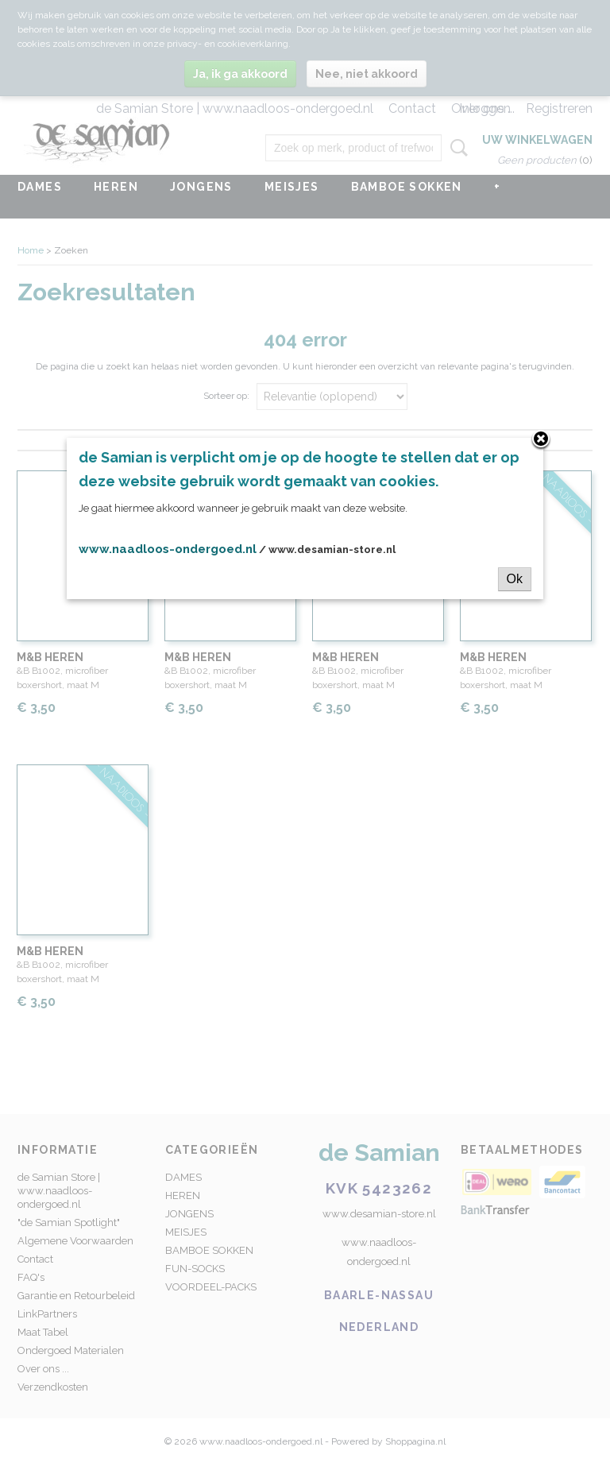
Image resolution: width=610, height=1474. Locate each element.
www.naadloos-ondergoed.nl (168, 549)
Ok (515, 579)
